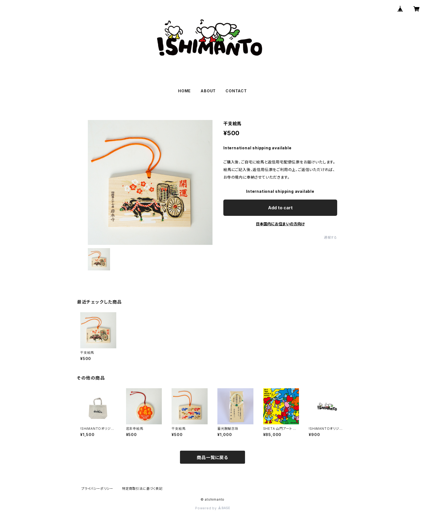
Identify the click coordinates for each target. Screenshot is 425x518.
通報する (330, 237)
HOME (184, 91)
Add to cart (280, 207)
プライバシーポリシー (97, 489)
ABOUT (208, 91)
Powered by (212, 508)
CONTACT (236, 91)
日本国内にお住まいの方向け (280, 224)
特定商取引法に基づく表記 (142, 489)
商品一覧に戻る (212, 457)
